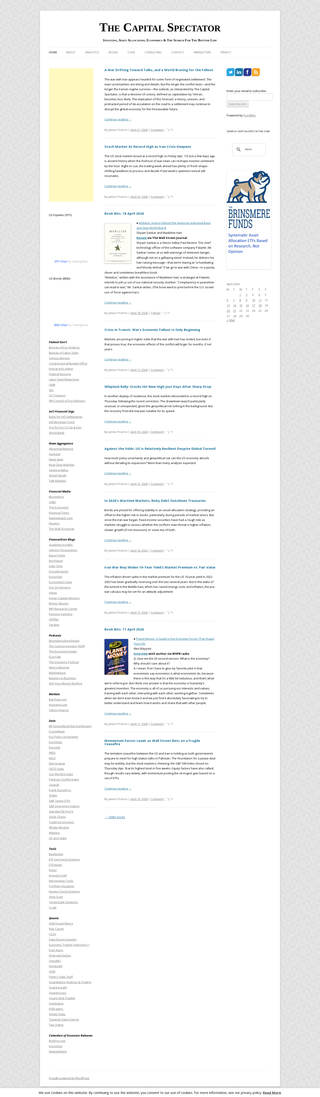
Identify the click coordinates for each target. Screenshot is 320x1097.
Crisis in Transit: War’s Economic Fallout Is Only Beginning (152, 329)
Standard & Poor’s (61, 811)
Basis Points (57, 555)
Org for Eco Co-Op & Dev (65, 427)
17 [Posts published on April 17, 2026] (253, 305)
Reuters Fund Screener (64, 891)
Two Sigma (56, 1025)
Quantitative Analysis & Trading (70, 982)
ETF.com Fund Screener (64, 859)
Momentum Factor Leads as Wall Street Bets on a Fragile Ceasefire (152, 742)
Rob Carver (56, 929)
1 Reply (155, 313)
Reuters (54, 523)
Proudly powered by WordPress (69, 1078)
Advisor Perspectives (63, 550)
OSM (52, 971)
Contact (177, 52)
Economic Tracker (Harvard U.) (69, 945)
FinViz (53, 870)
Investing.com (58, 705)
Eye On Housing (59, 587)
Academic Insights (61, 545)
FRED (52, 753)
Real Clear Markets (61, 465)
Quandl (54, 785)
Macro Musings (59, 667)
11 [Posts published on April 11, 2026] (260, 300)
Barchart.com (58, 699)
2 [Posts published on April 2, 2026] (246, 295)
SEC (51, 390)
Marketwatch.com (61, 518)
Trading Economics (61, 822)
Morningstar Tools (61, 881)
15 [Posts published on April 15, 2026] (240, 305)
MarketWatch (58, 1051)
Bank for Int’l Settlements (65, 417)
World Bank (56, 433)
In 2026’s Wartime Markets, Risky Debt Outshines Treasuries (155, 500)
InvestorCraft (58, 875)
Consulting (153, 52)
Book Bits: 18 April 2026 (124, 213)
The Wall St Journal (61, 529)
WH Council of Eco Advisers (67, 401)
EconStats (55, 742)
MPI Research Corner (63, 609)
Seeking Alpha (58, 470)
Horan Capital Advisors (64, 598)
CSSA (52, 934)
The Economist (58, 507)
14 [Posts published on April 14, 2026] (234, 305)
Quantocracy (58, 993)
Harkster (55, 454)
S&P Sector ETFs (59, 801)
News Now (56, 459)
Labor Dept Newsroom (64, 379)
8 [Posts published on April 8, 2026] (240, 300)
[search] (248, 149)
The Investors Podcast (64, 662)
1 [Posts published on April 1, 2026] (240, 295)
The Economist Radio (63, 651)
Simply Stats (57, 1014)
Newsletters (202, 52)
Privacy (226, 52)
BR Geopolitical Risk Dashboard (70, 726)
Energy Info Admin (61, 369)
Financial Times (59, 513)
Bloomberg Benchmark (64, 641)
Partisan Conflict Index (64, 779)
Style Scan (56, 897)
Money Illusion (58, 603)
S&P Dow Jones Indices (64, 806)
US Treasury (57, 395)
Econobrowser (58, 571)
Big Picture (56, 561)
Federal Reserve (60, 374)
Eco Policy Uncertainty (63, 737)
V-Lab (52, 907)
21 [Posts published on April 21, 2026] (234, 311)
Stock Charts (57, 817)
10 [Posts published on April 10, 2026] (253, 300)
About (70, 52)
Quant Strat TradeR (62, 998)
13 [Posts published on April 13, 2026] (228, 305)
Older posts (114, 817)
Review (141, 238)
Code (131, 52)
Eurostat (54, 747)
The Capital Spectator (160, 27)
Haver (53, 593)
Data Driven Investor (63, 939)
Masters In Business (62, 678)
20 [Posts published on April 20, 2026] (228, 311)
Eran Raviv (56, 950)
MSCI (52, 758)
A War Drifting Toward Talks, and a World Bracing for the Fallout (158, 70)
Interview (141, 654)
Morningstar (57, 763)
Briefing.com (57, 1041)
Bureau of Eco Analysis (64, 347)
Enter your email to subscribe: (247, 91)
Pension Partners (60, 614)
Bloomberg (56, 497)
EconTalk (55, 657)
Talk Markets (57, 481)
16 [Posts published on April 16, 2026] (247, 305)
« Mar (231, 320)
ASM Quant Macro (61, 923)
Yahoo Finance (59, 710)
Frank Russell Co (60, 790)
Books (113, 52)
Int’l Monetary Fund (61, 422)
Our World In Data (61, 774)
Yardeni (54, 625)
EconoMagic (57, 731)
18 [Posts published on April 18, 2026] (260, 305)
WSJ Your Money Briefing (65, 683)
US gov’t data (57, 838)
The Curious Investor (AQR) (67, 646)
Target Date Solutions (63, 902)
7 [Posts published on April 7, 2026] (234, 300)
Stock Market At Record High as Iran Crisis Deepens (147, 146)
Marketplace (57, 673)
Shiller (53, 795)
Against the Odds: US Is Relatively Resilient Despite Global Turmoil (160, 448)
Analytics (92, 52)
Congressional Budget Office (68, 363)
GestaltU (55, 961)
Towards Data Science (64, 1019)
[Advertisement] (71, 135)
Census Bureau (59, 358)
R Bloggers (56, 1009)
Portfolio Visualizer (61, 886)
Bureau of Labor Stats (63, 353)
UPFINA (53, 619)
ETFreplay (56, 865)
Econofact (55, 577)
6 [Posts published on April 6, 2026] (227, 300)
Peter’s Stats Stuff (61, 977)
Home (53, 52)
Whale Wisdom (59, 827)
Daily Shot (55, 566)
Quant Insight (58, 987)
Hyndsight (55, 966)
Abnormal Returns (61, 449)
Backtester (56, 854)
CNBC (52, 502)
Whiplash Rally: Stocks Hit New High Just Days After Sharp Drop (157, 386)
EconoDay (55, 1046)
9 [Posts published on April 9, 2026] (246, 300)
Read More (272, 1092)
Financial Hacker (60, 955)
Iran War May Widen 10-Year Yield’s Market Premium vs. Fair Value (159, 567)
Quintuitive (56, 1003)
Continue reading (117, 119)
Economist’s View (60, 582)
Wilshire (54, 833)
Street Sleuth (57, 475)
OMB (52, 385)
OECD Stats (56, 769)
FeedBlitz (250, 115)
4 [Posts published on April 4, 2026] (259, 295)
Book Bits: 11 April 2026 (124, 629)
